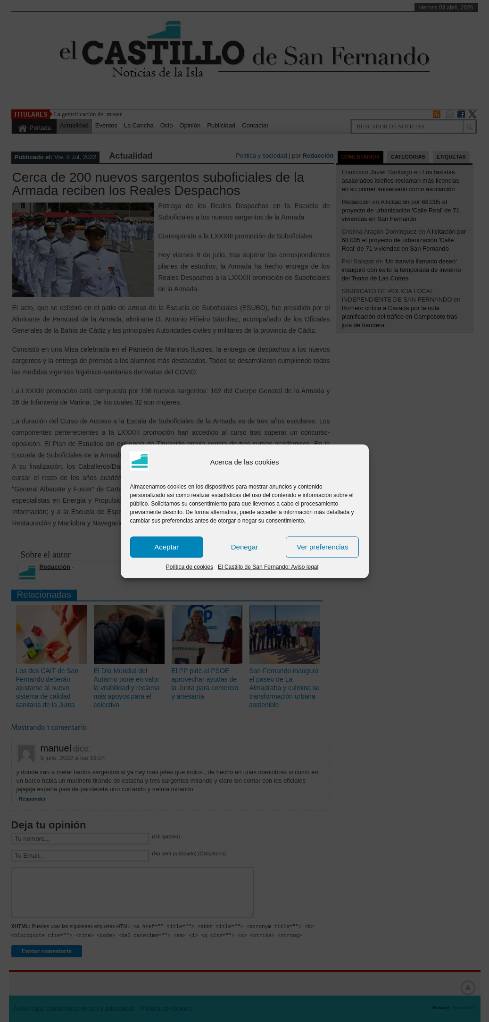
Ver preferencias (322, 547)
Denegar (244, 547)
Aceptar (166, 547)
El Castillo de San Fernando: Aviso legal (268, 566)
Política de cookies (189, 566)
